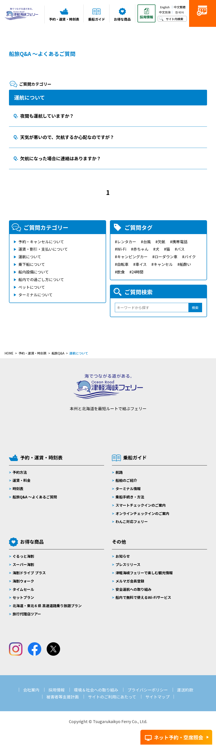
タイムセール (23, 589)
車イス (141, 264)
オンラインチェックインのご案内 (142, 513)
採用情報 (56, 690)
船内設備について (33, 272)
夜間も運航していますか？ (47, 116)
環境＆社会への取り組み (96, 690)
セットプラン (23, 597)
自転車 (123, 264)
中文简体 (165, 12)
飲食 (121, 272)
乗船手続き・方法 (130, 497)
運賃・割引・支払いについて (43, 249)
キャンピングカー (132, 256)
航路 (119, 472)
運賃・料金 (22, 480)
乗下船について (31, 264)
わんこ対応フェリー (132, 521)
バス (181, 249)
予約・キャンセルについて (41, 241)
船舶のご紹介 (126, 480)
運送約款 (185, 690)
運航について (29, 256)
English (165, 7)
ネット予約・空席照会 (178, 737)
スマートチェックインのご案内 (141, 505)
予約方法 (20, 472)
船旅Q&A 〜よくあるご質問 (35, 497)
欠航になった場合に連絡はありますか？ (60, 158)
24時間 (137, 272)
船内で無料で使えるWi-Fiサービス (143, 597)
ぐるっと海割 (23, 556)
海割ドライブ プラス (29, 572)
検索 (195, 307)
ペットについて (31, 287)
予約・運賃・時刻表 (41, 457)
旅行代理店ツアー (27, 614)
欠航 (161, 241)
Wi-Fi (121, 249)
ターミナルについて (35, 294)
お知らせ (123, 556)
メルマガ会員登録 (130, 581)
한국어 (179, 12)
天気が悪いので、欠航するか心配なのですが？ (67, 137)
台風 (147, 241)
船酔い (185, 264)
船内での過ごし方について (41, 279)
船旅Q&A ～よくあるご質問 (42, 54)
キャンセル (163, 264)
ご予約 (202, 20)
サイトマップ (157, 697)
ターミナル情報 (128, 488)
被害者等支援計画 (62, 697)
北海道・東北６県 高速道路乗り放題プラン (47, 605)
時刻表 (18, 488)
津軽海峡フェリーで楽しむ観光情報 (144, 572)
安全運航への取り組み (133, 589)
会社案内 (31, 690)
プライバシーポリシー (147, 690)
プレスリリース (128, 564)
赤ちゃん (140, 249)
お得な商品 (32, 541)
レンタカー (126, 241)
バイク (190, 256)
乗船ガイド (135, 457)
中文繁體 (179, 7)
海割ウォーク (23, 581)
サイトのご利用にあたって (112, 697)
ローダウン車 (166, 256)
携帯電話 (180, 241)
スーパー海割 (23, 564)
